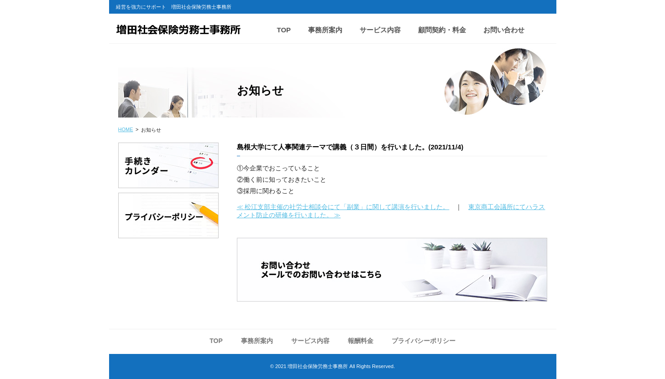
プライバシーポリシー (424, 340)
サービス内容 (380, 30)
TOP (284, 30)
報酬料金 (360, 340)
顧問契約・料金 (442, 30)
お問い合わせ (503, 30)
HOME (125, 129)
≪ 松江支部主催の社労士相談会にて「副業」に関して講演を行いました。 (343, 206)
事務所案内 (325, 30)
